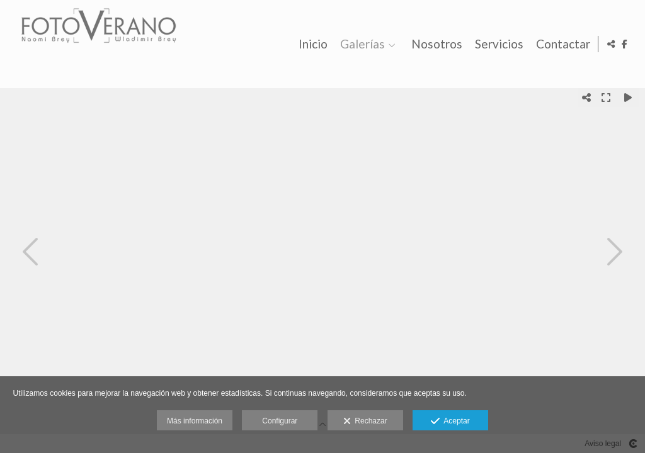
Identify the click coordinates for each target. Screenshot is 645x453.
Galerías (360, 44)
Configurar (279, 421)
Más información (194, 421)
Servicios (497, 44)
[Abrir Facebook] (625, 44)
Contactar (561, 44)
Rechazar (365, 422)
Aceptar (450, 422)
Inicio (311, 44)
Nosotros (434, 44)
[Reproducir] (628, 97)
